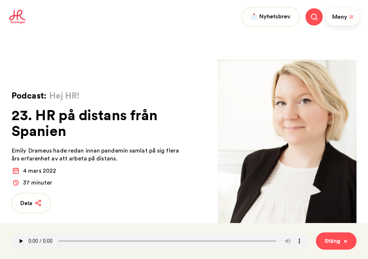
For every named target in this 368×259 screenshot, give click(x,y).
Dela (31, 203)
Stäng (336, 240)
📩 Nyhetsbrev (270, 16)
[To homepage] (17, 17)
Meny (344, 17)
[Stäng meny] (314, 17)
